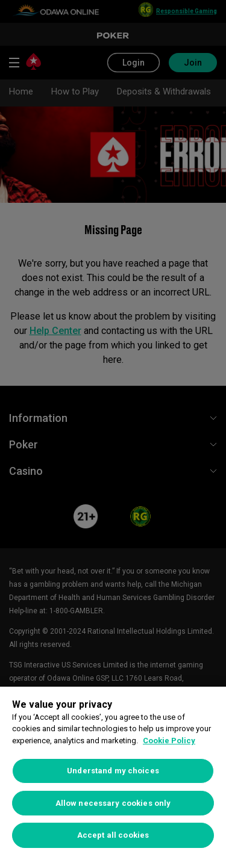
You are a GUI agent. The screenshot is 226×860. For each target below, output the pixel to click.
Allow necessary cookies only (113, 803)
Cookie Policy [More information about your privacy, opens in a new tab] (169, 740)
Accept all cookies (113, 835)
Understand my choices (113, 770)
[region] (113, 773)
